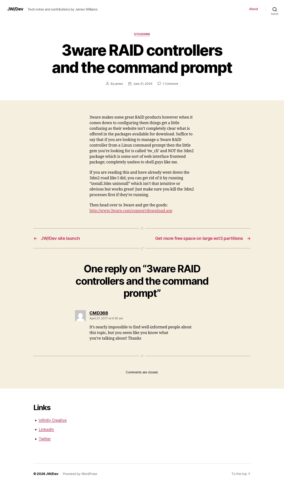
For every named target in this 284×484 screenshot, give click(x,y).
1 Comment (170, 83)
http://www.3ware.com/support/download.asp (130, 210)
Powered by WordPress (80, 474)
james (119, 83)
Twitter (45, 439)
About (253, 9)
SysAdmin (142, 34)
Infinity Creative (52, 420)
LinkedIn (46, 429)
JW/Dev (15, 9)
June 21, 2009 (142, 83)
